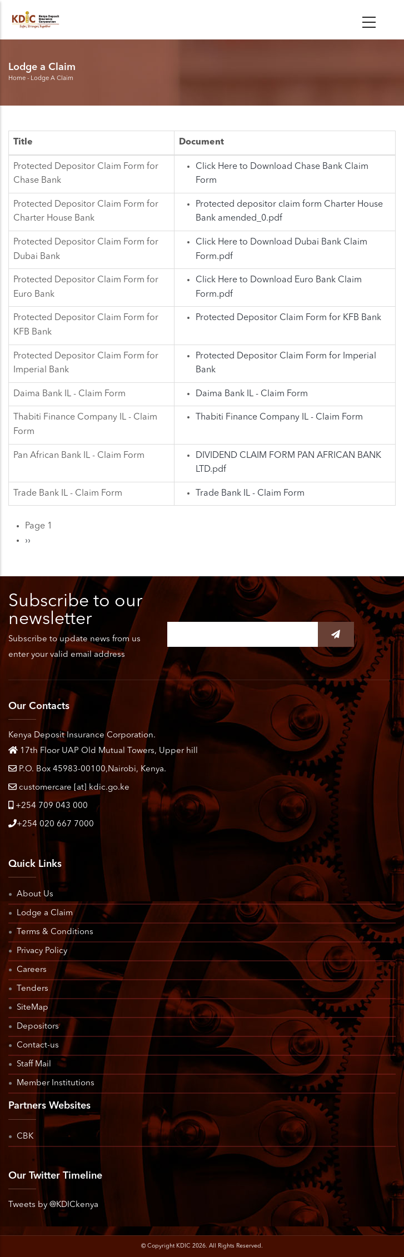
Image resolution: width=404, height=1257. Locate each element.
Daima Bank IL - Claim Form (252, 394)
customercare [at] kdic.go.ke (68, 788)
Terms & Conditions (55, 932)
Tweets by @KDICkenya (53, 1205)
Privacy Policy (42, 951)
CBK (25, 1137)
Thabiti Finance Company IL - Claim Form (279, 417)
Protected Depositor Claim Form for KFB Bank (288, 317)
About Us (35, 894)
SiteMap (32, 1008)
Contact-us (38, 1045)
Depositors (38, 1026)
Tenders (32, 989)
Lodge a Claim (45, 913)
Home (17, 79)
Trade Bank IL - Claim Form (250, 493)
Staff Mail (34, 1064)
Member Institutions (55, 1083)
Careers (32, 970)
